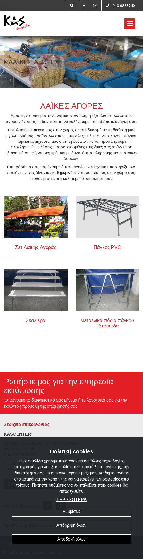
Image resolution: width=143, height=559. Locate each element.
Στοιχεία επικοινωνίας (27, 424)
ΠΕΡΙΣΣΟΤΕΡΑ (71, 499)
